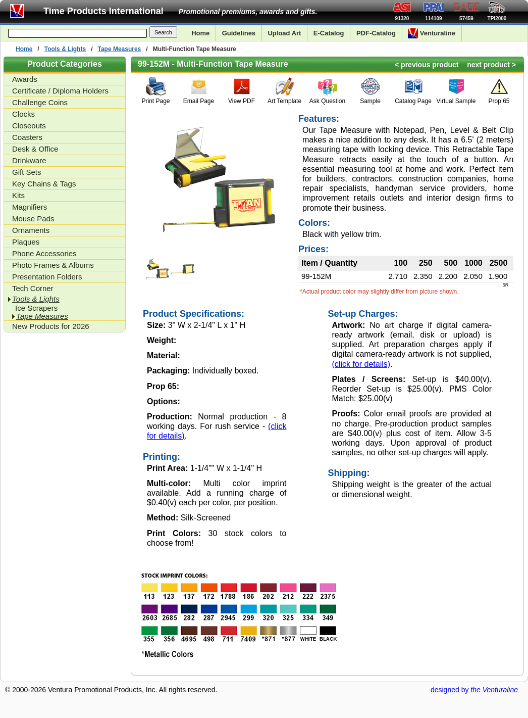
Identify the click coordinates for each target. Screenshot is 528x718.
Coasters (27, 137)
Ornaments (30, 230)
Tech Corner (33, 288)
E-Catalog (328, 33)
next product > (491, 65)
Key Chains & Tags (44, 183)
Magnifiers (29, 207)
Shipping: (349, 473)
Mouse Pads (33, 218)
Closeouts (29, 125)
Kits (18, 195)
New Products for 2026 (50, 326)
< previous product (426, 65)
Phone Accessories (44, 253)
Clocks (23, 114)
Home (200, 33)
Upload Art (284, 33)
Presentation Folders (47, 276)
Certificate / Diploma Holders (60, 90)
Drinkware (29, 160)
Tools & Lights (65, 49)
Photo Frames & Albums (53, 265)
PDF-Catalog (376, 33)
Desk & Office (35, 149)
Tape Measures (119, 49)
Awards (24, 79)
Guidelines (238, 33)
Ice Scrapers (36, 308)
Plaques (25, 241)
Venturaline (431, 33)
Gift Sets (26, 172)
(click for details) (361, 364)
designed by (474, 690)
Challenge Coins (40, 102)
